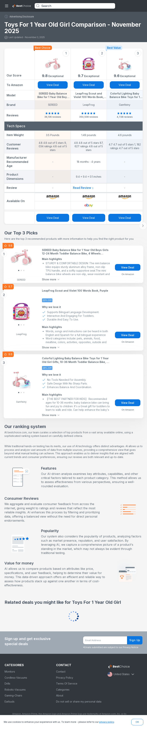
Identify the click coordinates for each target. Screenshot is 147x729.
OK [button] (137, 722)
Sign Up (134, 640)
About (59, 695)
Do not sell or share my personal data (78, 701)
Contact (60, 671)
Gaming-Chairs (13, 695)
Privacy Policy (64, 677)
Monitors (10, 671)
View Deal (53, 84)
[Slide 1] (21, 270)
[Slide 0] (18, 270)
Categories (62, 689)
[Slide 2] (23, 270)
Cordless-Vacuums (16, 677)
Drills (7, 683)
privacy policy (106, 722)
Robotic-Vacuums (15, 689)
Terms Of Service (66, 683)
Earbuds (9, 701)
